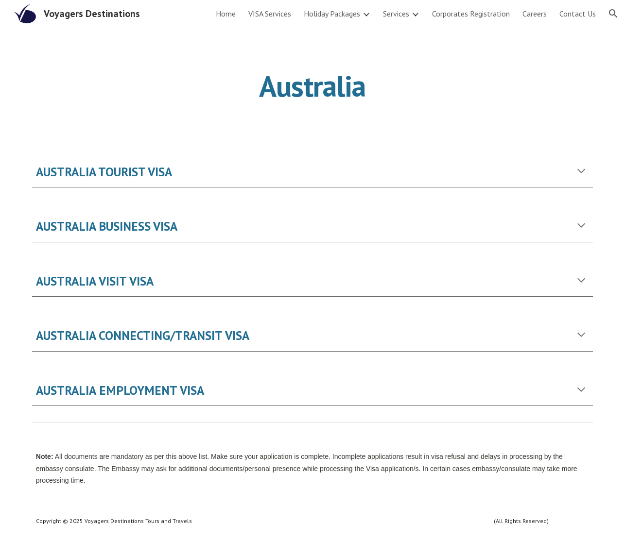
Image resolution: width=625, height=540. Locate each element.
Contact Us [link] (577, 13)
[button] (613, 13)
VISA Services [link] (269, 13)
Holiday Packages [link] (332, 13)
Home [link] (226, 13)
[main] (312, 86)
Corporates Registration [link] (471, 13)
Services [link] (396, 13)
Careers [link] (534, 13)
